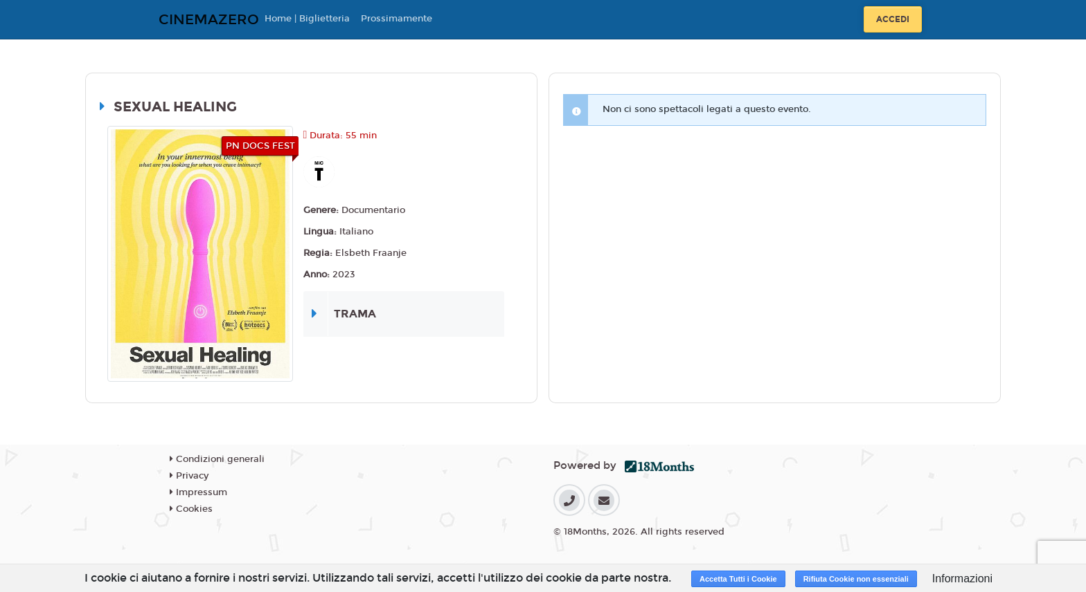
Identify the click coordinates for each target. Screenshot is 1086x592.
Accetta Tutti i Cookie (738, 579)
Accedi (892, 19)
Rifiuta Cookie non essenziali (856, 579)
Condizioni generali (217, 459)
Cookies (191, 509)
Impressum (198, 492)
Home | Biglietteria (307, 18)
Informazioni (962, 578)
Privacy (189, 475)
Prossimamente (396, 18)
